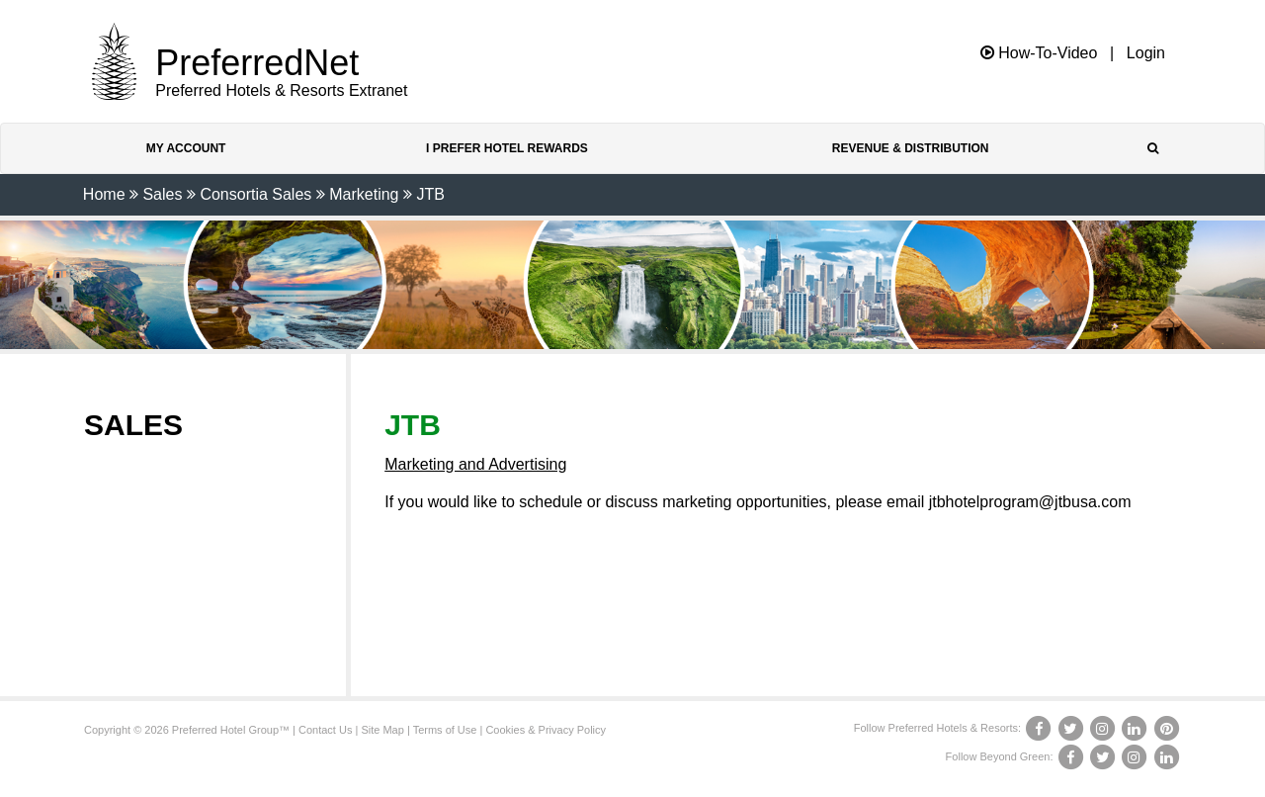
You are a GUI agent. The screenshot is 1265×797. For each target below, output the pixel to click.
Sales (162, 194)
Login (1146, 53)
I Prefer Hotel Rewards (507, 148)
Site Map (382, 730)
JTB (430, 194)
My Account (186, 148)
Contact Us (325, 730)
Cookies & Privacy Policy (545, 730)
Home (104, 194)
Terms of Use (445, 730)
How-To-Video (1039, 52)
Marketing (363, 194)
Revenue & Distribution (910, 148)
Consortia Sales (255, 194)
